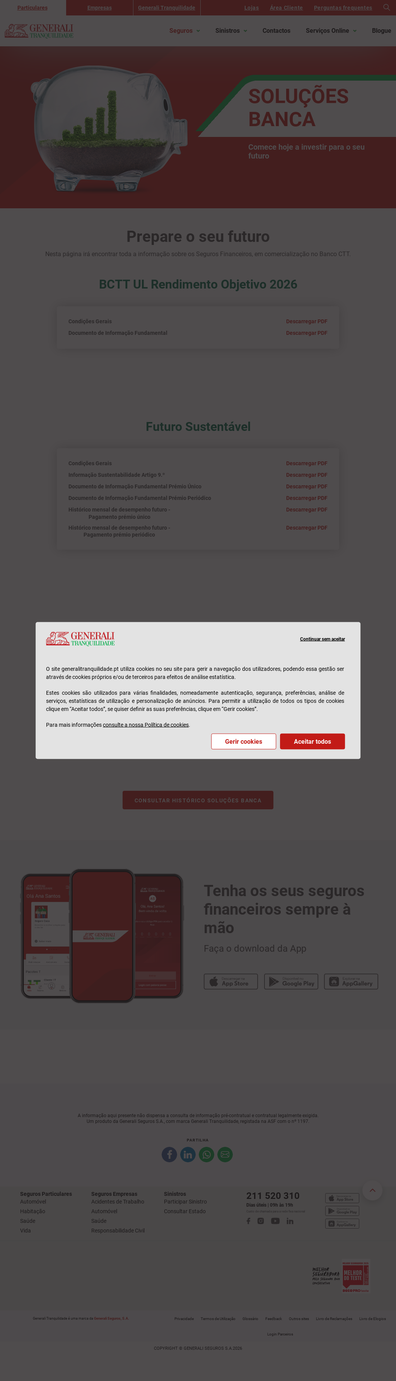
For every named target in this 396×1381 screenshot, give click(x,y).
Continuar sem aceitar (322, 639)
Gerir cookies (243, 741)
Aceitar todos (312, 741)
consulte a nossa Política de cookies (146, 724)
